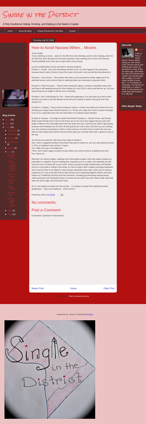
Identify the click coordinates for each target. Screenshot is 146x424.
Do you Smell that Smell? (11, 202)
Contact (72, 31)
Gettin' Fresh (10, 187)
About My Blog (25, 31)
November (12, 134)
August (11, 148)
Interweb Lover (11, 156)
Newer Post (38, 288)
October (11, 138)
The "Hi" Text (10, 181)
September (12, 142)
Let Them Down (11, 175)
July (10, 152)
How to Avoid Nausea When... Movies (11, 166)
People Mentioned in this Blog (50, 31)
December (12, 130)
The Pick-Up (11, 193)
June (10, 210)
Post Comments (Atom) (79, 296)
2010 (8, 127)
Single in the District (39, 14)
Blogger (90, 314)
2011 (8, 123)
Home (10, 31)
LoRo (140, 50)
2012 (8, 119)
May (10, 214)
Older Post (108, 288)
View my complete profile (132, 97)
